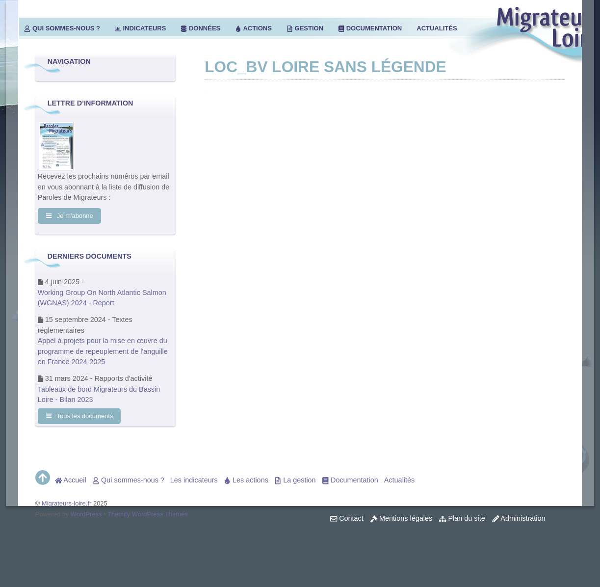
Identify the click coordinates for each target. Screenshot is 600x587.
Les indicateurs (194, 480)
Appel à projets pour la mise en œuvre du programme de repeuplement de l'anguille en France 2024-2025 (103, 351)
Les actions (246, 480)
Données (200, 28)
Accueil (70, 480)
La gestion (295, 480)
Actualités (437, 28)
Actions (253, 28)
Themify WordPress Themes (147, 514)
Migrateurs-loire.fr (67, 503)
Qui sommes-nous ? (62, 28)
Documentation (370, 28)
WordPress (86, 514)
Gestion (305, 28)
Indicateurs (140, 28)
